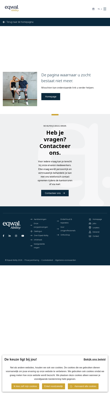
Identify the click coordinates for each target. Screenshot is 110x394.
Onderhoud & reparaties (64, 221)
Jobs (92, 223)
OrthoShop (63, 235)
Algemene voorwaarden (65, 260)
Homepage (50, 96)
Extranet (94, 232)
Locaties (94, 228)
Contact (94, 236)
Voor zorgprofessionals (66, 228)
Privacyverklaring (32, 260)
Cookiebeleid (47, 260)
